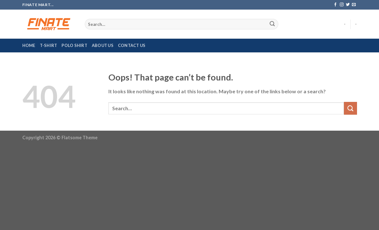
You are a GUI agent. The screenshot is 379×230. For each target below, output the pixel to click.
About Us (102, 45)
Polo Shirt (74, 45)
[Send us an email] (354, 5)
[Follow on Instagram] (342, 5)
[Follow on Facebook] (335, 5)
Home (28, 45)
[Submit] (272, 24)
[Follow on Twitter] (348, 5)
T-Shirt (48, 45)
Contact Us (132, 45)
